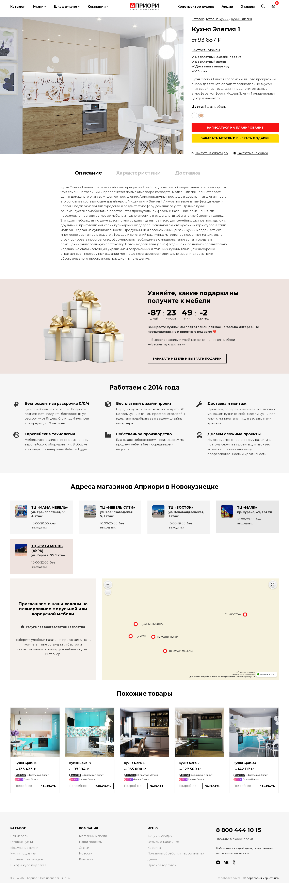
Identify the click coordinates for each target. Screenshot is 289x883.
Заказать (48, 785)
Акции (227, 7)
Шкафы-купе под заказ (28, 865)
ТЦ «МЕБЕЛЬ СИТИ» (117, 507)
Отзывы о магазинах (163, 841)
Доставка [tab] (187, 173)
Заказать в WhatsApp (210, 152)
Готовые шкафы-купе (26, 859)
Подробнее (23, 785)
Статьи (84, 847)
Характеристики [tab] (138, 173)
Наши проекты (90, 841)
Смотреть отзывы (206, 50)
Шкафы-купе (65, 7)
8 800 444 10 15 (238, 829)
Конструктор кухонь (195, 7)
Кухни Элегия (241, 18)
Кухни (38, 7)
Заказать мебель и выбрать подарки (235, 138)
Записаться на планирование (235, 127)
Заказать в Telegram (251, 152)
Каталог (17, 7)
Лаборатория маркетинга (261, 877)
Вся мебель (19, 835)
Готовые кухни (217, 18)
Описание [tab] (88, 173)
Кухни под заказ (23, 853)
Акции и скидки (160, 835)
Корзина (154, 847)
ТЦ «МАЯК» (247, 507)
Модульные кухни (24, 847)
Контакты (86, 859)
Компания (97, 7)
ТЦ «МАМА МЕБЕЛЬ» (49, 507)
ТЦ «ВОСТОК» (180, 507)
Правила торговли (162, 865)
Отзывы (247, 7)
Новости (85, 853)
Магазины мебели (93, 835)
